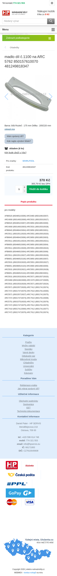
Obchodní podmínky (28, 401)
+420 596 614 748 (28, 437)
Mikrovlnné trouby (28, 359)
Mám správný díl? (15, 136)
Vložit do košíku (38, 189)
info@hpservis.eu (28, 444)
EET (28, 407)
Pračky (28, 342)
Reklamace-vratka (28, 385)
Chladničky (28, 362)
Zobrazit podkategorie (28, 38)
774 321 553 (19, 3)
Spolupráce (28, 404)
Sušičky (28, 369)
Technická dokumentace (28, 411)
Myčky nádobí (28, 345)
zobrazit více (10, 129)
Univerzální (28, 366)
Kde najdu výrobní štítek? (19, 141)
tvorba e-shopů (30, 573)
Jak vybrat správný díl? (28, 388)
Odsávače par (28, 356)
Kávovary (28, 373)
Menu (28, 29)
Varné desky (28, 352)
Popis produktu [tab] (28, 201)
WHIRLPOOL (28, 161)
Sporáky (28, 349)
